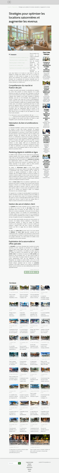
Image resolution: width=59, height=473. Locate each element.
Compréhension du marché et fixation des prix (19, 57)
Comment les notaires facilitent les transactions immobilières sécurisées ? (46, 138)
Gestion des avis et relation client (16, 65)
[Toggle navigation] (9, 2)
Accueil (9, 7)
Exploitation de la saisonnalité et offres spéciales (19, 68)
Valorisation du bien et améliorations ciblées (18, 60)
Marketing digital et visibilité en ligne (17, 63)
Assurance (29, 465)
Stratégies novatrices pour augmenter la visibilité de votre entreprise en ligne (46, 114)
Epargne (29, 464)
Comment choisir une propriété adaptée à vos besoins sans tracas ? (46, 90)
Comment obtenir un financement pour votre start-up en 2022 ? (41, 444)
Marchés (29, 469)
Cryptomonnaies (29, 462)
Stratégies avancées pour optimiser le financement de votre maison (46, 164)
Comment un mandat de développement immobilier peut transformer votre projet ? (47, 67)
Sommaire (13, 55)
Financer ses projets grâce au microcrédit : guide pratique (19, 443)
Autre (29, 471)
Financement (14, 7)
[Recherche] (13, 463)
